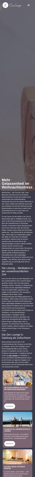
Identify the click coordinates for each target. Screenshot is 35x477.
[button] (28, 5)
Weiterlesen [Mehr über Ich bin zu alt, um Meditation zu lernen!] (9, 443)
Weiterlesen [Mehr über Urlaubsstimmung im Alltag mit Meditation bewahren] (9, 406)
